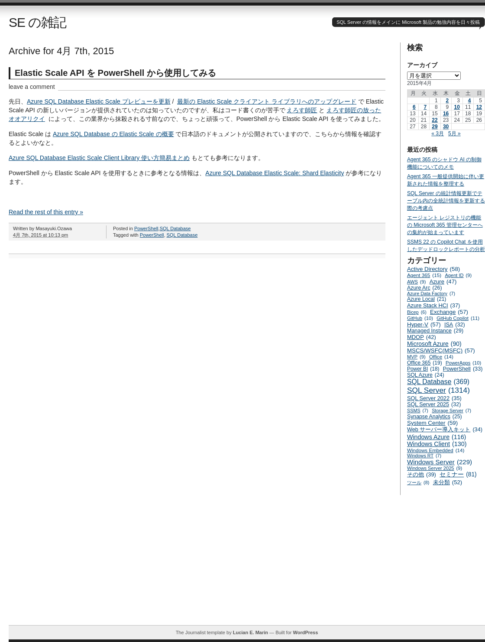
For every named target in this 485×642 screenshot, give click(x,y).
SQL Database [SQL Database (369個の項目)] (438, 382)
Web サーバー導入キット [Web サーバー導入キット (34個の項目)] (444, 430)
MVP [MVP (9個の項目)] (416, 356)
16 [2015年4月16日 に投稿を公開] (446, 114)
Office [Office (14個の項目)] (441, 356)
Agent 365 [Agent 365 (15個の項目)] (424, 275)
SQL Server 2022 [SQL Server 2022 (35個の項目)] (434, 398)
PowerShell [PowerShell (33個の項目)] (463, 369)
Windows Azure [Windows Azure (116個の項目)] (436, 436)
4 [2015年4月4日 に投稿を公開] (469, 101)
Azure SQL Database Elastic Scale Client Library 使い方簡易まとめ (99, 157)
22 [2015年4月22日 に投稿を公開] (434, 120)
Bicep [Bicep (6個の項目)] (417, 312)
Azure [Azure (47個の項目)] (443, 281)
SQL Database (175, 228)
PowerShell (146, 228)
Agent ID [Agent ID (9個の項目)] (458, 275)
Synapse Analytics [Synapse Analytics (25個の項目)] (434, 417)
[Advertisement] (247, 564)
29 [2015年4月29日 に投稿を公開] (434, 127)
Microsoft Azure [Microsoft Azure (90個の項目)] (434, 343)
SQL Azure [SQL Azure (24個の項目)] (425, 375)
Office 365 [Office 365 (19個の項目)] (424, 363)
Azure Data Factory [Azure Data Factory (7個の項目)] (431, 293)
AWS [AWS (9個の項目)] (416, 281)
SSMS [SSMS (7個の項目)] (417, 410)
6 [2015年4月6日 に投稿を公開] (414, 107)
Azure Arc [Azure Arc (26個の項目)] (424, 288)
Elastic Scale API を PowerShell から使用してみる (115, 73)
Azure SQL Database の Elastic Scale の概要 (113, 133)
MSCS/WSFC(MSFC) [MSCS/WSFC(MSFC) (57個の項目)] (441, 350)
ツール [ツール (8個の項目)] (418, 482)
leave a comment (32, 86)
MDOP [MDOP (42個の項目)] (421, 337)
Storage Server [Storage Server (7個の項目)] (451, 410)
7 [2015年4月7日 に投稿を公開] (425, 107)
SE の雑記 (37, 22)
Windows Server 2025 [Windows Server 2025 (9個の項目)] (434, 468)
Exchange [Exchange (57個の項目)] (449, 312)
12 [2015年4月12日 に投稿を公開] (479, 107)
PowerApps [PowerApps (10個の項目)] (463, 362)
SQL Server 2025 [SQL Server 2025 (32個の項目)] (434, 404)
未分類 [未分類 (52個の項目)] (447, 482)
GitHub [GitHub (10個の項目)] (420, 318)
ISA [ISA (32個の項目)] (454, 325)
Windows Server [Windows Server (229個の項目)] (439, 462)
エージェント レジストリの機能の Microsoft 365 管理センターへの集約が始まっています (445, 225)
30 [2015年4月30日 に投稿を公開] (446, 127)
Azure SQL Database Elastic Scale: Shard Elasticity (274, 172)
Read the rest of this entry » (46, 212)
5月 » (454, 133)
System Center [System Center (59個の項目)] (432, 423)
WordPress (305, 632)
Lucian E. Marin (250, 632)
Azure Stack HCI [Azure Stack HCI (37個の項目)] (433, 305)
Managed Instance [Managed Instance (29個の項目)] (435, 331)
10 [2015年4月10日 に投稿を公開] (456, 107)
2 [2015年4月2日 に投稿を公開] (447, 101)
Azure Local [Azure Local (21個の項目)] (426, 299)
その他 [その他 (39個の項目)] (421, 474)
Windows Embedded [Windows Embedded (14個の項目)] (435, 450)
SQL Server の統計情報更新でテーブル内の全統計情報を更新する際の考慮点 (446, 200)
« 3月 (437, 133)
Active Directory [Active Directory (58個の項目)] (433, 269)
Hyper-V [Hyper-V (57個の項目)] (424, 324)
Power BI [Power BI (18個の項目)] (423, 369)
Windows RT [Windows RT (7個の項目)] (424, 455)
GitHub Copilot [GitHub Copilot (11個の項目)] (457, 318)
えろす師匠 (302, 110)
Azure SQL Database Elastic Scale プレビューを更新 (99, 101)
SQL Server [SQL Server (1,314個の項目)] (438, 390)
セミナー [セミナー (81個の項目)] (458, 474)
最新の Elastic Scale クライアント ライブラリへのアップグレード (266, 101)
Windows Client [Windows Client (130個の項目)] (437, 443)
